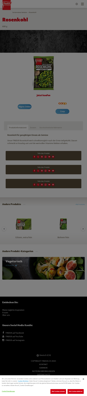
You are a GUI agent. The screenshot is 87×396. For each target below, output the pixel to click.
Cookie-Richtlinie (23, 381)
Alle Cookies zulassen (58, 391)
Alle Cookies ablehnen (75, 391)
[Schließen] (83, 379)
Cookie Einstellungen (8, 391)
